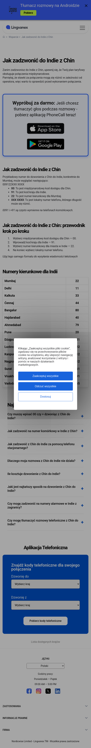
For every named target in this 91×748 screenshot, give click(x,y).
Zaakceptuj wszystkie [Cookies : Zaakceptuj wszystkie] (45, 376)
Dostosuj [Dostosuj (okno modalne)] (45, 396)
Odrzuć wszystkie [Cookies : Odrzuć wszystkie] (45, 386)
